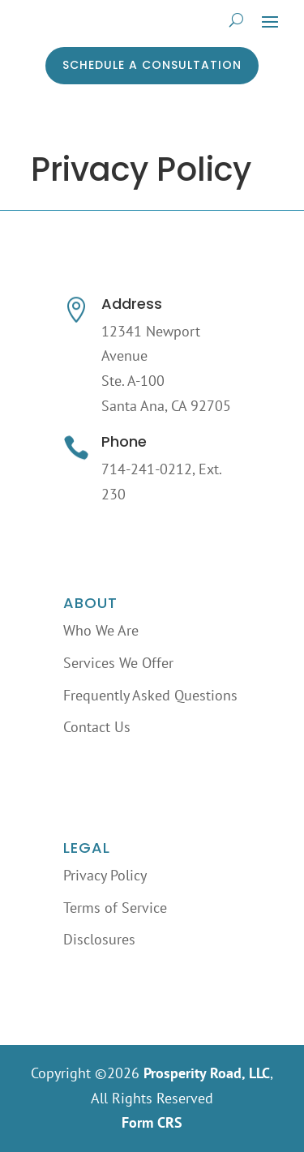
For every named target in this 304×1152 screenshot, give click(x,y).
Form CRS (152, 1122)
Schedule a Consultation (152, 65)
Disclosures (99, 939)
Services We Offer (118, 662)
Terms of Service (115, 907)
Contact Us (97, 726)
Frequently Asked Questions (150, 695)
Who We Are (101, 630)
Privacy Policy (105, 875)
